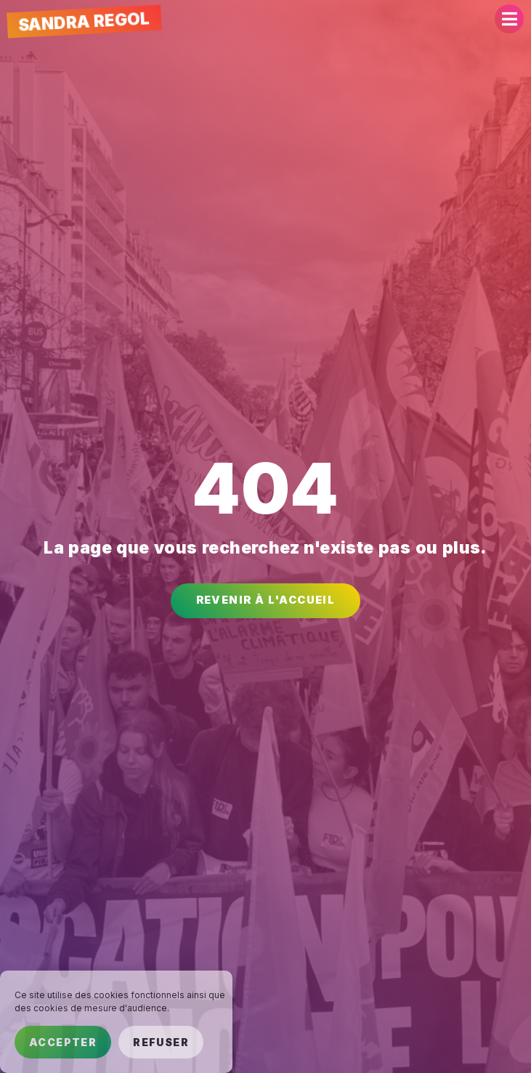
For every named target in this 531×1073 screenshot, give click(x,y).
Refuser (161, 1042)
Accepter (63, 1042)
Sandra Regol (83, 21)
